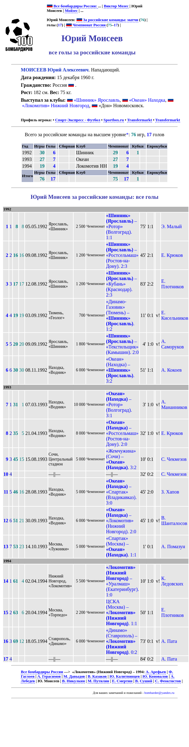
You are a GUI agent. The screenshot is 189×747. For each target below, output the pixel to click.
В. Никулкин (73, 681)
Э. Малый (171, 226)
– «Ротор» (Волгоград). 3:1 (119, 404)
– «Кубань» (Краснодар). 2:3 (121, 283)
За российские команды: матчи (107, 20)
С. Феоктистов (168, 681)
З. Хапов (170, 491)
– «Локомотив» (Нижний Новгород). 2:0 (121, 520)
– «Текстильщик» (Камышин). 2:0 (122, 344)
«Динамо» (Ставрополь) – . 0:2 (121, 641)
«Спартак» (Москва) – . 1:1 (121, 546)
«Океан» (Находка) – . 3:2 (120, 370)
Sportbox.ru (114, 120)
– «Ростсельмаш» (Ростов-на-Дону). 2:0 (122, 433)
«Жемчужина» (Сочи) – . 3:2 (121, 459)
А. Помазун (173, 546)
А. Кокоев (171, 370)
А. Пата (169, 641)
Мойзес (71, 11)
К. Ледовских (172, 581)
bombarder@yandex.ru (159, 692)
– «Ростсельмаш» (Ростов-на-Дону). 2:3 (122, 255)
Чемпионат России (86, 25)
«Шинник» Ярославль (97, 100)
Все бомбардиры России (42, 672)
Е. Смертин (122, 681)
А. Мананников (174, 404)
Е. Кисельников (174, 315)
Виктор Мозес (116, 6)
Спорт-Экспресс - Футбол (77, 120)
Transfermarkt (139, 120)
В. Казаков (97, 676)
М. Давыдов (74, 676)
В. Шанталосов (174, 520)
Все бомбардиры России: (75, 6)
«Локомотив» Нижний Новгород (55, 105)
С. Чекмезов (174, 459)
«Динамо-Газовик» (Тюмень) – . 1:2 (120, 315)
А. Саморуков (172, 344)
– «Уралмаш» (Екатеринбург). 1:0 (122, 581)
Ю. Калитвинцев (125, 676)
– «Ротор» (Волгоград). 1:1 (121, 226)
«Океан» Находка (147, 100)
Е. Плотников (172, 284)
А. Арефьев (156, 672)
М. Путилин (98, 681)
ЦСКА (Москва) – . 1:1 (121, 612)
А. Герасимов (49, 676)
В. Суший (143, 681)
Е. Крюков (172, 255)
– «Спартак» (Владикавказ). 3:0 (121, 491)
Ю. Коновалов (155, 676)
